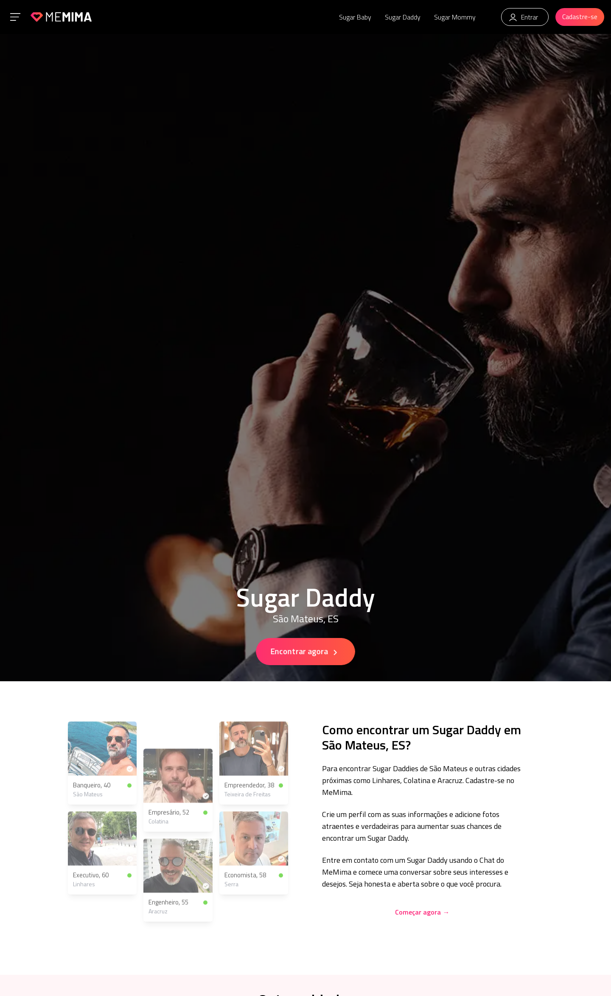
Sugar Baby (355, 17)
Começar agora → (422, 912)
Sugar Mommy (455, 17)
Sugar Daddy (402, 17)
